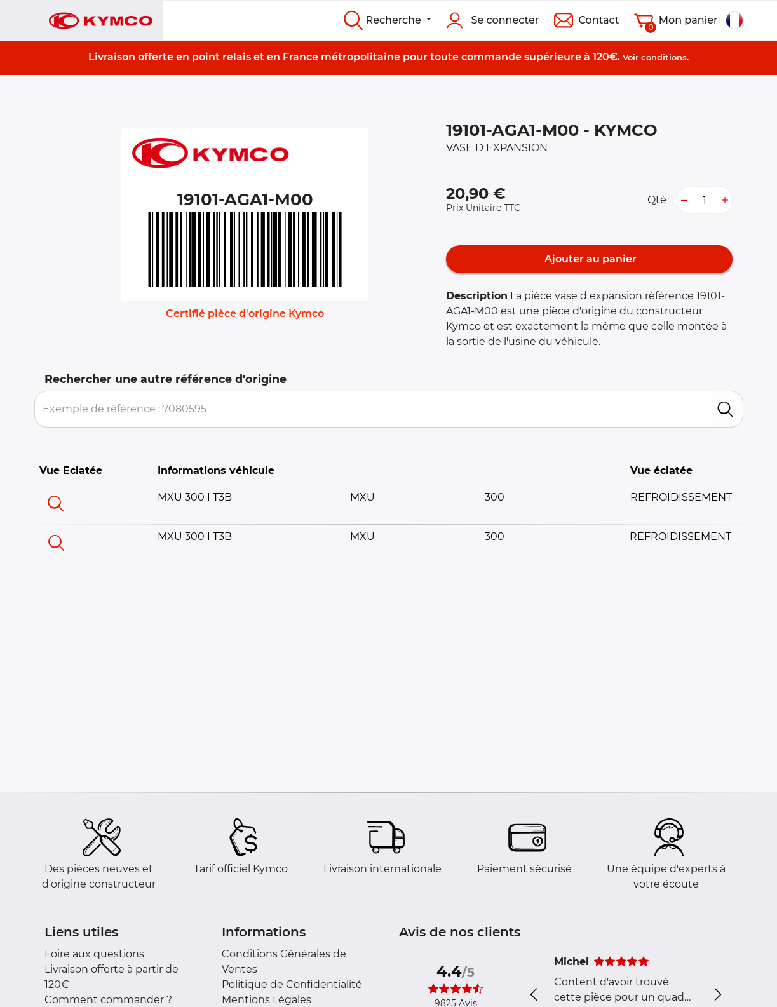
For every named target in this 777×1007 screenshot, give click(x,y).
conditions (664, 57)
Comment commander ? (108, 1000)
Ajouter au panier (589, 259)
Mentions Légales (266, 1000)
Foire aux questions (94, 954)
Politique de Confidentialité (292, 984)
